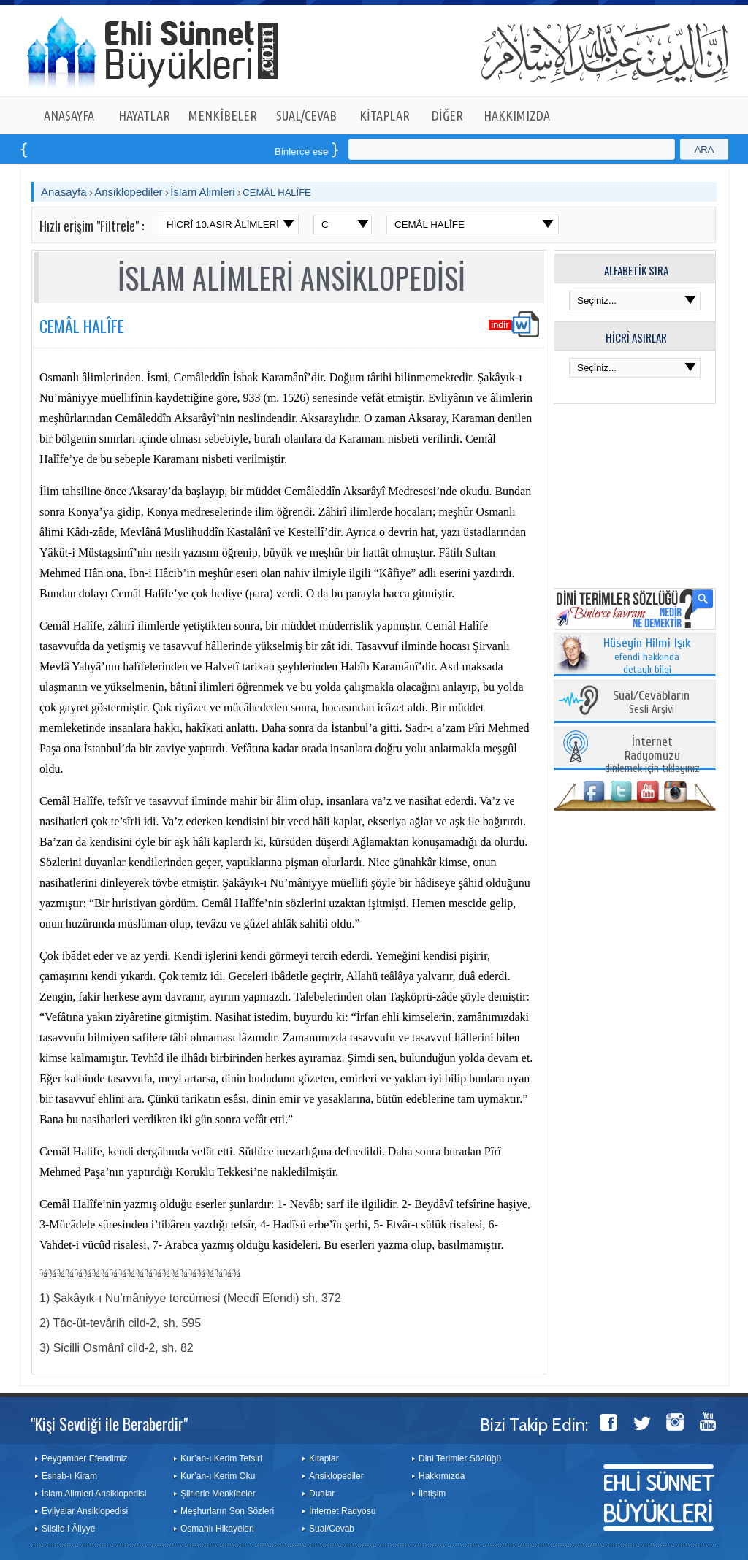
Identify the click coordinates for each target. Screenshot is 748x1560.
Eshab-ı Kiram (69, 1476)
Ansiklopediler (128, 192)
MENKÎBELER (222, 115)
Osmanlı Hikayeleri (217, 1528)
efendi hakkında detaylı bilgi (647, 657)
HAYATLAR (144, 115)
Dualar (322, 1493)
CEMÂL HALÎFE (276, 192)
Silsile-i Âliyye (68, 1528)
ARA (704, 149)
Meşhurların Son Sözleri (227, 1511)
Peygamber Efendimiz (84, 1458)
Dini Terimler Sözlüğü (460, 1458)
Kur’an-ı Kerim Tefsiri (221, 1458)
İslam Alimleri (202, 192)
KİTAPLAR (384, 115)
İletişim (432, 1493)
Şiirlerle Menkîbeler (218, 1493)
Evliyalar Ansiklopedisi (85, 1511)
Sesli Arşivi (651, 703)
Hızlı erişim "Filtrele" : (91, 225)
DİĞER (447, 115)
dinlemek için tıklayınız (652, 755)
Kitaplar (324, 1458)
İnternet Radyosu (342, 1511)
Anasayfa (64, 192)
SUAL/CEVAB (306, 115)
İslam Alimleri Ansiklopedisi (94, 1493)
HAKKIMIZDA (517, 115)
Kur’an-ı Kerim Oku (217, 1476)
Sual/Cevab (331, 1528)
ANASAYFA (69, 115)
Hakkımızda (442, 1476)
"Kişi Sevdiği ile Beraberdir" (109, 1423)
